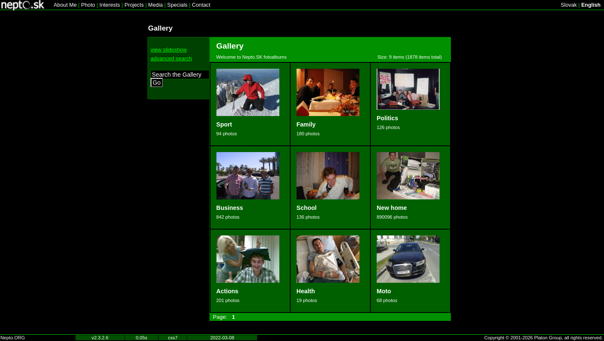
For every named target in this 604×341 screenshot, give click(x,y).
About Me (65, 5)
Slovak (569, 5)
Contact (201, 5)
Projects (134, 5)
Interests (109, 5)
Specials (177, 5)
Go (157, 82)
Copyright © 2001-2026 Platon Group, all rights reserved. (543, 337)
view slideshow (169, 49)
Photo (88, 5)
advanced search (171, 58)
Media (155, 5)
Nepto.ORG (12, 337)
